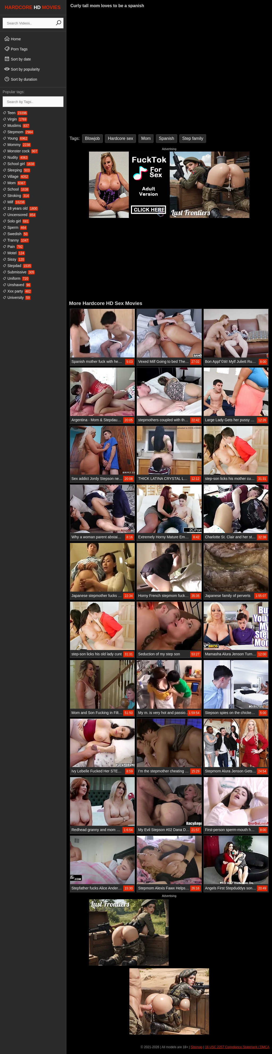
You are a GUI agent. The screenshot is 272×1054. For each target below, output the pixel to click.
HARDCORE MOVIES (33, 7)
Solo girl (16, 221)
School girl (19, 164)
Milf (14, 202)
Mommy (17, 145)
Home (12, 39)
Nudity (15, 157)
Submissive (19, 272)
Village (16, 176)
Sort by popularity (22, 69)
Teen (15, 113)
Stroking (16, 195)
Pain (13, 246)
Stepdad (17, 266)
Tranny (16, 240)
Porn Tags (16, 49)
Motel (14, 253)
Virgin (15, 119)
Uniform (16, 278)
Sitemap (196, 1047)
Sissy (14, 259)
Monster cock (20, 151)
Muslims (16, 125)
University (17, 297)
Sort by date (17, 59)
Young (15, 138)
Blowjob (92, 138)
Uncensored (19, 215)
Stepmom (18, 132)
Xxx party (17, 291)
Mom (14, 183)
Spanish (166, 138)
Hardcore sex (120, 138)
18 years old (20, 208)
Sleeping (16, 170)
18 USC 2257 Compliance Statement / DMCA (237, 1047)
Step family (192, 138)
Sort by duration (20, 79)
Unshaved (17, 285)
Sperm (15, 227)
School (16, 189)
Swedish (15, 234)
